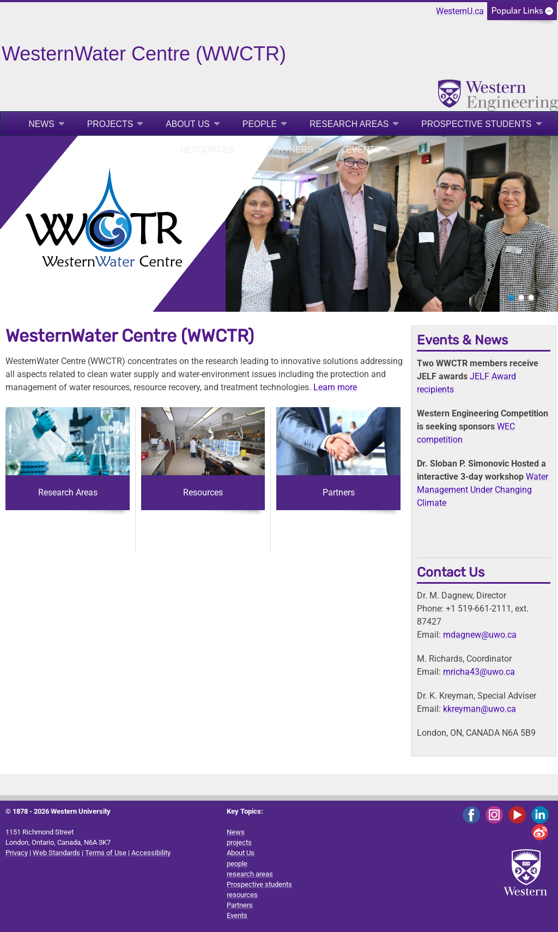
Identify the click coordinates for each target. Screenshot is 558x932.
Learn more (335, 387)
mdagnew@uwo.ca (480, 635)
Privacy (16, 853)
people (259, 124)
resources (207, 149)
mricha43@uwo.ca (479, 672)
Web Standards (56, 853)
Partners (290, 149)
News (41, 124)
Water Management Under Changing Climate (482, 489)
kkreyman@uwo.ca (479, 709)
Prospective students (476, 124)
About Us (188, 124)
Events (363, 149)
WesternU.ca (460, 11)
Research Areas (68, 492)
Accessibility (151, 853)
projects (110, 124)
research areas (349, 124)
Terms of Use (105, 853)
